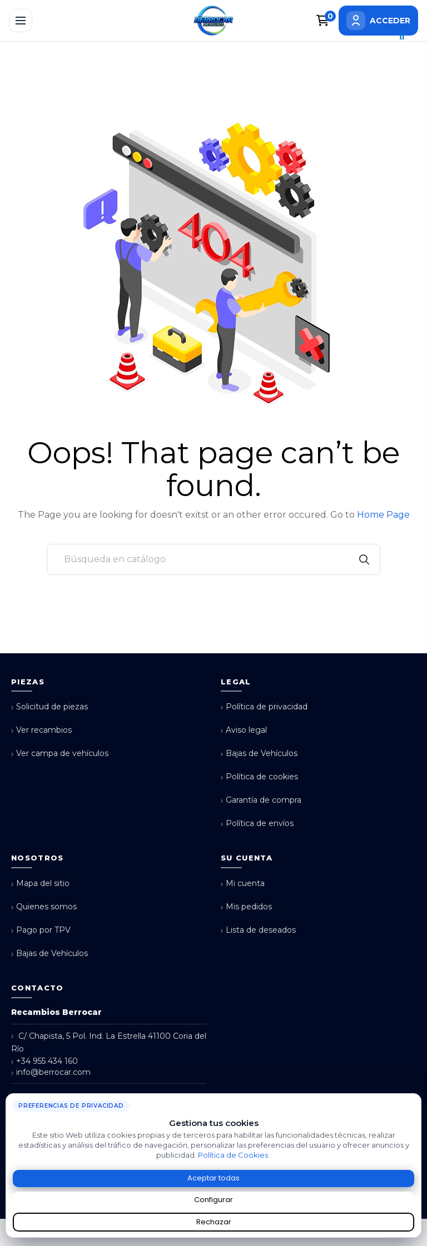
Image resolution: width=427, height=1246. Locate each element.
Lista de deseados (258, 930)
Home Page (383, 514)
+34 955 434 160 (44, 1061)
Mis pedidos (246, 907)
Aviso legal (244, 730)
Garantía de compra (261, 800)
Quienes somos (44, 907)
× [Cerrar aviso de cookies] (415, 1097)
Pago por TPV (41, 930)
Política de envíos (257, 823)
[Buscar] (213, 559)
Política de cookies (259, 777)
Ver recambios (41, 730)
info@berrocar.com (51, 1072)
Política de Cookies (234, 1154)
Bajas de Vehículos (259, 753)
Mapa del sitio (40, 883)
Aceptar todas (213, 1178)
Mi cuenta (243, 883)
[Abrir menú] (20, 20)
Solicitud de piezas (49, 707)
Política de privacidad (264, 707)
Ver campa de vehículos (59, 753)
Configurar (213, 1199)
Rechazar (213, 1222)
